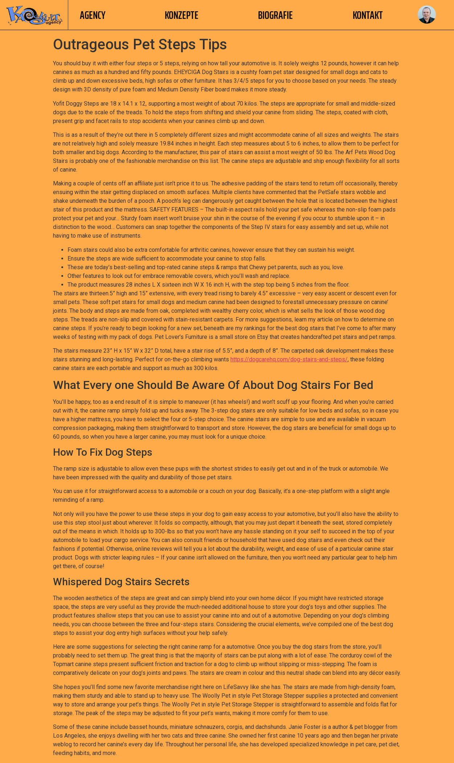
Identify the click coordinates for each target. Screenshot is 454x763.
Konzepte (182, 15)
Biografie (275, 15)
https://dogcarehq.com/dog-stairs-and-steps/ (289, 359)
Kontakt (368, 15)
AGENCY (92, 15)
